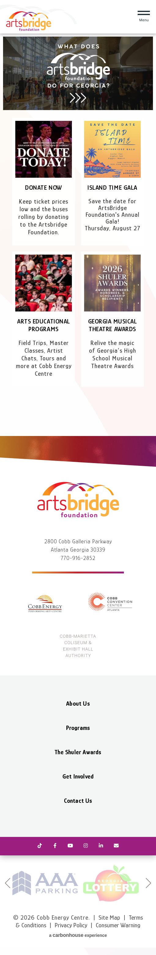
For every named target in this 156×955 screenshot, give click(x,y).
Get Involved (78, 776)
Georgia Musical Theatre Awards (112, 325)
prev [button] (7, 883)
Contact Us (78, 800)
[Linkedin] (101, 846)
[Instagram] (86, 846)
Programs (78, 727)
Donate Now (43, 187)
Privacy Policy (71, 925)
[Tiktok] (40, 846)
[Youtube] (70, 846)
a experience (78, 935)
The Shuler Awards (77, 752)
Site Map (109, 917)
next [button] (148, 883)
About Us (78, 703)
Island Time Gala (112, 187)
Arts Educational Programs (43, 325)
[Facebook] (55, 846)
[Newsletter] (116, 846)
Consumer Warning (118, 925)
